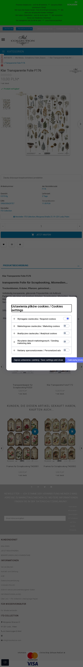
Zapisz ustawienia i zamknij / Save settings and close (38, 360)
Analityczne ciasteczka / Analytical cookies (37, 333)
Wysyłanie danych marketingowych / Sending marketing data (38, 341)
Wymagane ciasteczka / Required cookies (36, 319)
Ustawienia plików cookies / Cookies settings (37, 308)
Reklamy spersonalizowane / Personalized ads (39, 350)
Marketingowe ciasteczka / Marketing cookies (38, 326)
